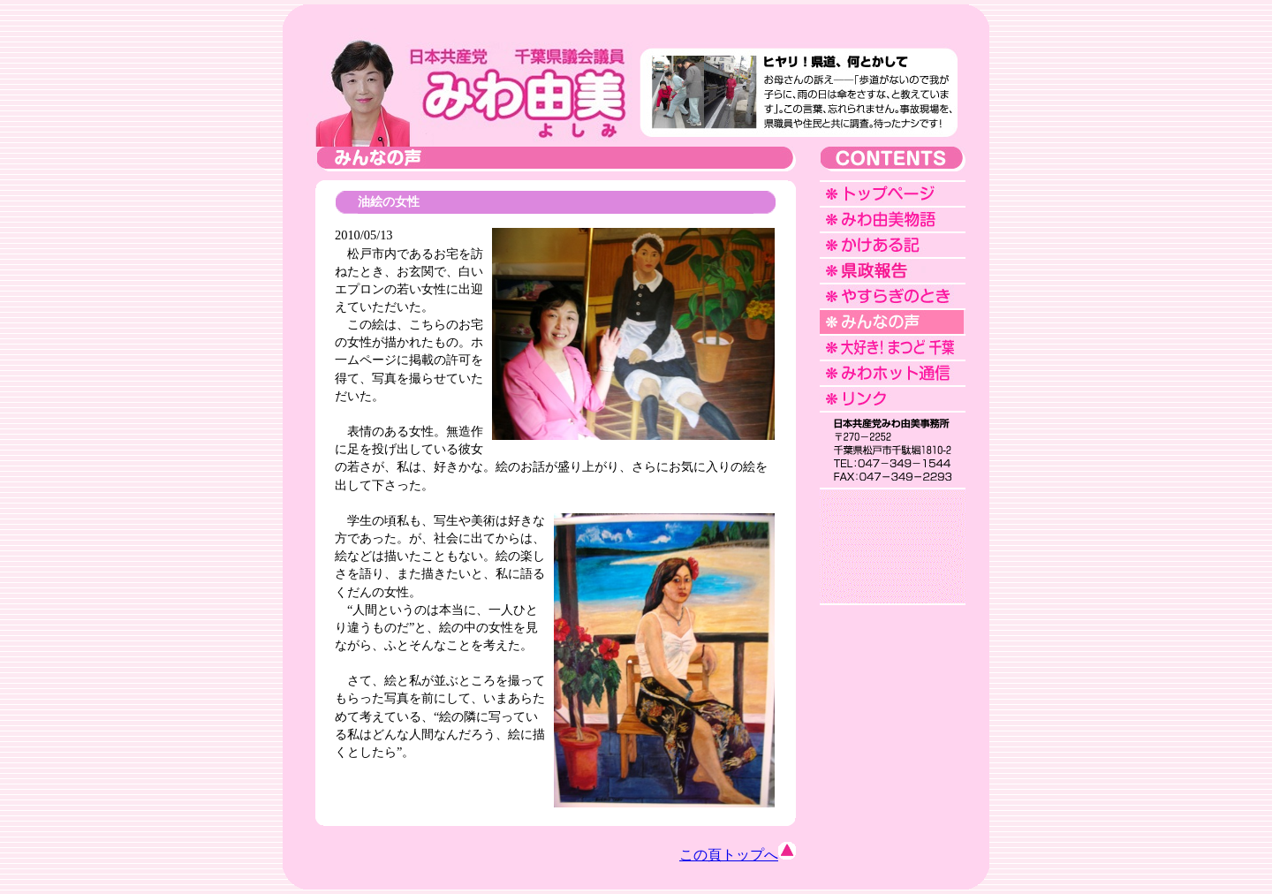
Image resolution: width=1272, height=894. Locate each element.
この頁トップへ (737, 854)
